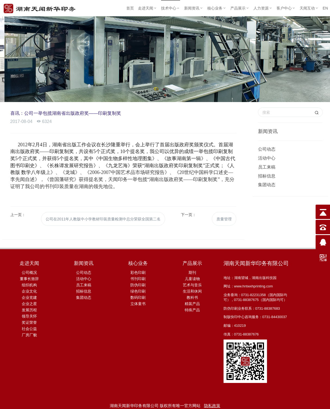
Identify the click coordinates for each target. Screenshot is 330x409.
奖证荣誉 (29, 320)
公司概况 (29, 270)
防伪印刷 (138, 283)
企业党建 (29, 295)
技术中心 (170, 8)
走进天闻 (147, 8)
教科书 (192, 295)
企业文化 (29, 289)
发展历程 (29, 308)
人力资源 (262, 8)
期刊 (192, 270)
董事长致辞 (29, 276)
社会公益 (29, 326)
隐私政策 (212, 403)
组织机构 (29, 283)
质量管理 (223, 217)
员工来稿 (266, 167)
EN (325, 8)
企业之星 (29, 301)
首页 (130, 8)
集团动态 (266, 184)
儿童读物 (192, 276)
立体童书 (138, 301)
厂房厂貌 (29, 333)
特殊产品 (192, 308)
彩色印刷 (138, 270)
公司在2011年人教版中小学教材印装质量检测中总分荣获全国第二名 (102, 217)
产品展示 (239, 8)
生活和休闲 (192, 289)
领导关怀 (29, 314)
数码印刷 (138, 295)
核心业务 (216, 8)
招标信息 (266, 176)
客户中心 (286, 8)
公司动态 (266, 149)
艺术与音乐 (192, 283)
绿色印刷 (138, 289)
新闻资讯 (193, 8)
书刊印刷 (138, 276)
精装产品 (192, 301)
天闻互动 (309, 8)
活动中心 (266, 158)
